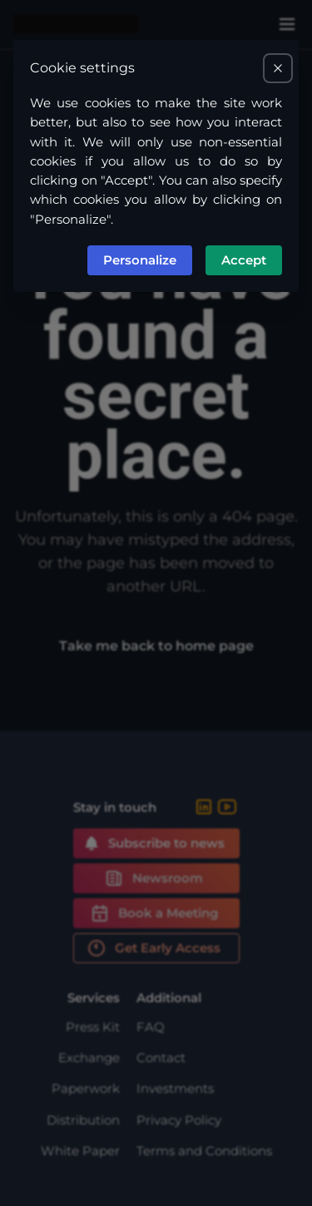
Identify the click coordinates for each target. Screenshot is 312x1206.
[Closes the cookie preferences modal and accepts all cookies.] (278, 68)
